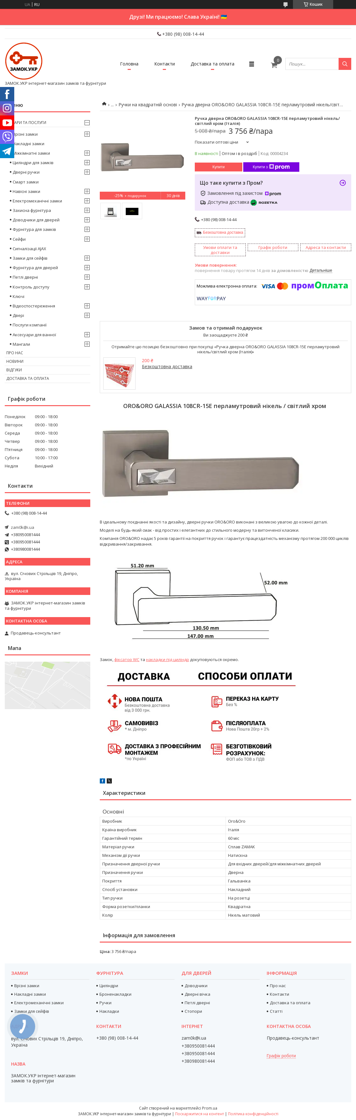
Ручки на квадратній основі (147, 105)
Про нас (14, 353)
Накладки (109, 1011)
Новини (14, 361)
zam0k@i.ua (22, 527)
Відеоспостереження (34, 306)
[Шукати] (345, 64)
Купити (219, 167)
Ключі (18, 296)
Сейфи (19, 239)
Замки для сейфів (30, 258)
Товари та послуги (26, 122)
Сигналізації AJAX (29, 248)
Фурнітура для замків (34, 229)
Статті (276, 1011)
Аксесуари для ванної (34, 334)
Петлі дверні (25, 277)
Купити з (271, 167)
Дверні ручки (26, 172)
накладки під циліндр (167, 659)
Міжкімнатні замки (31, 153)
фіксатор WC (126, 659)
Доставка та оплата (212, 64)
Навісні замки (26, 191)
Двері (18, 315)
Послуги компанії (30, 325)
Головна (129, 64)
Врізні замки (25, 134)
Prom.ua (209, 1108)
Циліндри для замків (33, 162)
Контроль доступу (31, 287)
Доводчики (196, 985)
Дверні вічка (197, 994)
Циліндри (108, 985)
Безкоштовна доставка (223, 232)
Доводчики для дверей (36, 220)
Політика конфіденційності (253, 1114)
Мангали (21, 344)
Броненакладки (115, 994)
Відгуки (14, 370)
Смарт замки (26, 182)
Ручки (105, 1003)
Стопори (193, 1011)
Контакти (164, 64)
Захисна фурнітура (32, 210)
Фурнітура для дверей (35, 267)
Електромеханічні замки (37, 201)
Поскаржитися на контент (199, 1114)
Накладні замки (28, 143)
